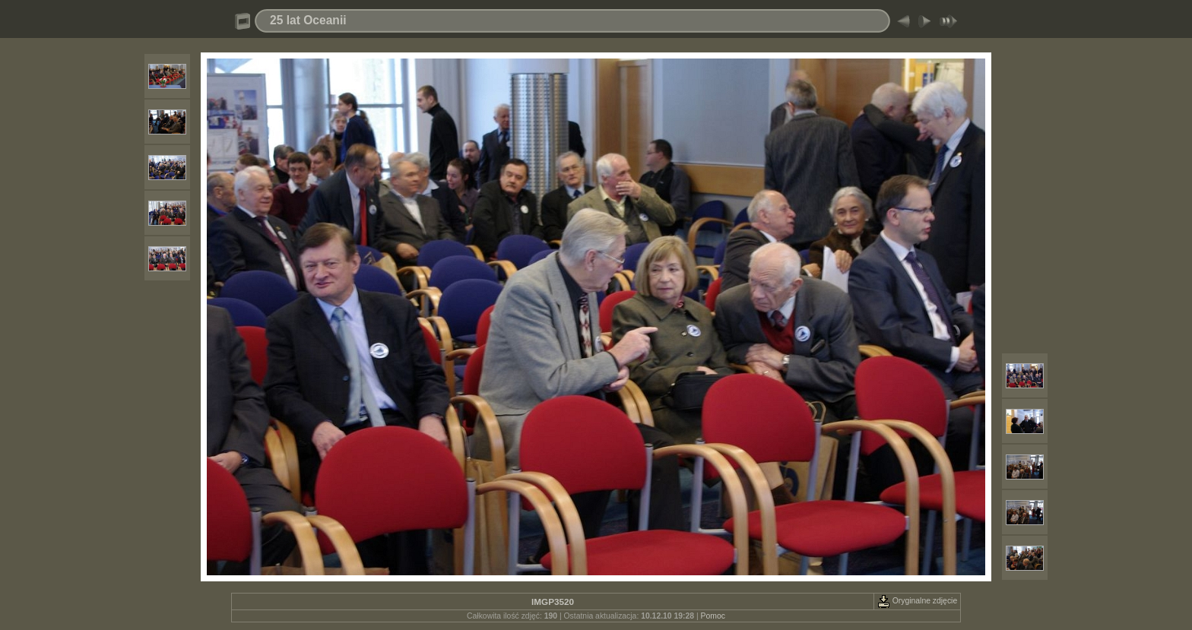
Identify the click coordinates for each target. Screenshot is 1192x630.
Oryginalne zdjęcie (917, 601)
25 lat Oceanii (308, 20)
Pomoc (713, 616)
